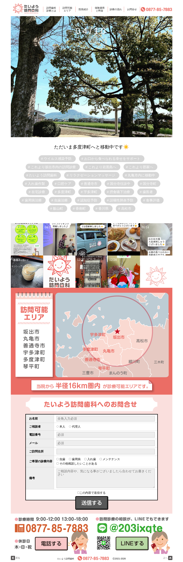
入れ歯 (91, 459)
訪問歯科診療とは (51, 9)
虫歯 (62, 459)
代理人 (76, 426)
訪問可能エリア (67, 9)
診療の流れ (116, 9)
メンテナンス (111, 459)
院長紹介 (83, 9)
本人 (62, 426)
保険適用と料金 (100, 9)
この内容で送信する (91, 492)
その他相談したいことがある (78, 463)
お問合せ (132, 9)
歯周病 (76, 459)
